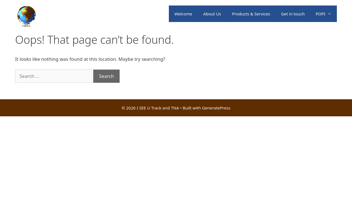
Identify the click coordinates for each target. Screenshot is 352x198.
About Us (212, 13)
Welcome (183, 13)
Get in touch (293, 13)
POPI (326, 14)
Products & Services (251, 13)
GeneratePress (216, 108)
